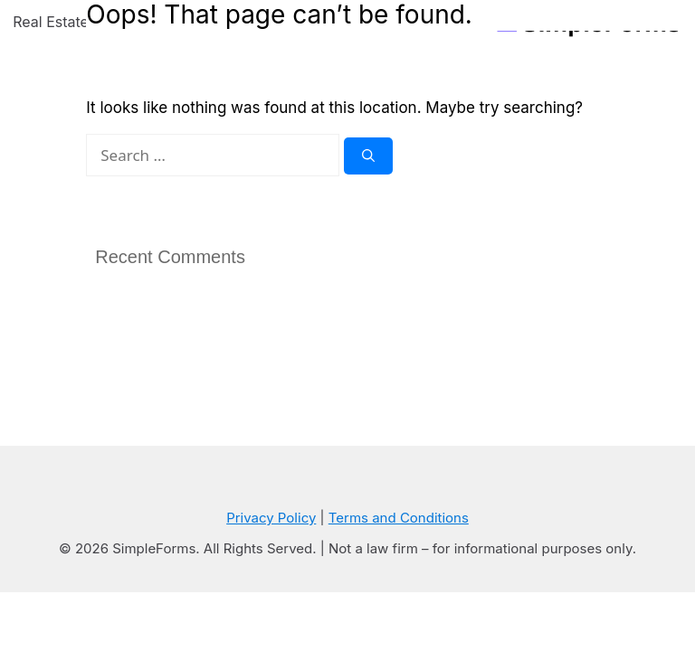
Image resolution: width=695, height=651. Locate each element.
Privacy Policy (271, 517)
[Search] (368, 156)
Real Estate (66, 22)
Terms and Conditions (398, 517)
